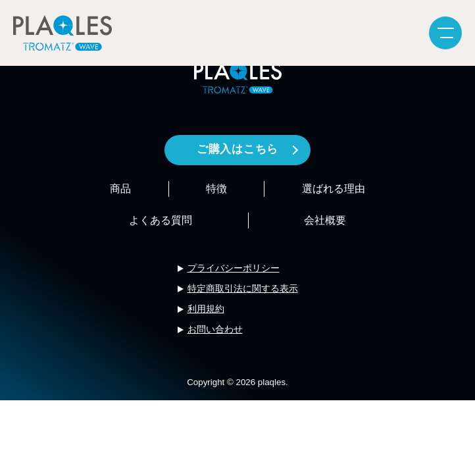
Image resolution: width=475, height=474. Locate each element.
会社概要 (325, 220)
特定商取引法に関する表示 (243, 288)
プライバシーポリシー (234, 268)
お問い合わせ (215, 329)
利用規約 (206, 308)
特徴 (216, 188)
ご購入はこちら (237, 149)
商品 (120, 188)
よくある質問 (160, 220)
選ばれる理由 (333, 188)
